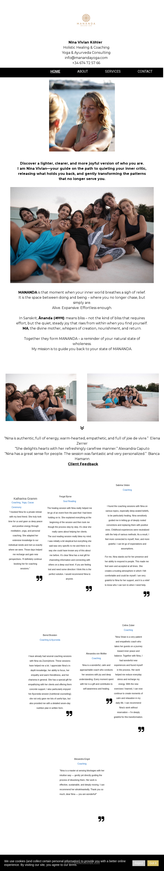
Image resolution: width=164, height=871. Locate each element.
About (82, 71)
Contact (145, 71)
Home (55, 71)
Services (113, 71)
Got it (153, 863)
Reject (139, 863)
